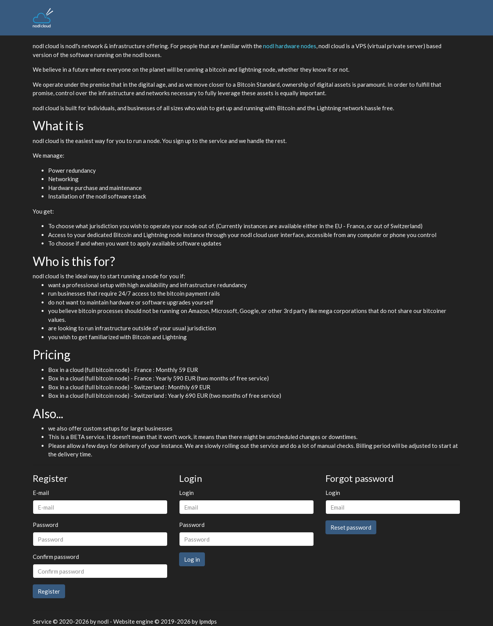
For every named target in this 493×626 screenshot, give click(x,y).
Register (49, 591)
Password (45, 524)
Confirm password (56, 556)
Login (186, 492)
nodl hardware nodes (289, 45)
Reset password (350, 527)
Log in (192, 559)
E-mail (41, 492)
